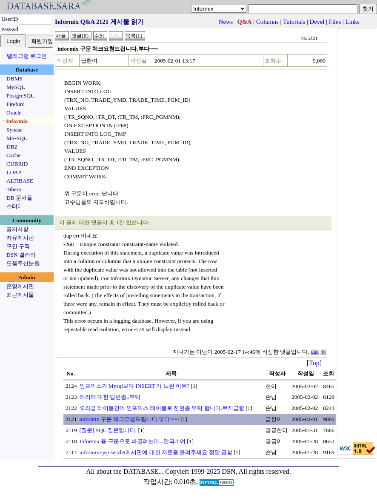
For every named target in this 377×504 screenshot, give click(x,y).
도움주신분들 (23, 263)
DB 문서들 (19, 198)
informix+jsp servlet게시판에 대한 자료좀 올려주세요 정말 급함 (156, 452)
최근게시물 (20, 295)
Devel (317, 21)
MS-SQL (16, 138)
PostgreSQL (20, 95)
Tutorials (294, 21)
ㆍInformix (14, 121)
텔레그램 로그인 (27, 56)
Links (353, 21)
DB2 (11, 146)
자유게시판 (20, 238)
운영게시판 (20, 286)
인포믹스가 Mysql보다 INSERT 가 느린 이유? (134, 386)
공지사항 (17, 229)
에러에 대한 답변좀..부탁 (110, 397)
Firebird (15, 104)
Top (314, 363)
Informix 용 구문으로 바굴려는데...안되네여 (133, 441)
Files (335, 21)
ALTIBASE (19, 181)
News (226, 21)
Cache (13, 155)
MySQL (15, 87)
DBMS (14, 78)
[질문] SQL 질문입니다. (108, 430)
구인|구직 (18, 246)
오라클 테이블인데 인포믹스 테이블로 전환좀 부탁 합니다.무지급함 (162, 408)
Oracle (14, 112)
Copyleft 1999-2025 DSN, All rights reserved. (228, 471)
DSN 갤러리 (21, 255)
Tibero (13, 189)
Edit (315, 352)
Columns (267, 21)
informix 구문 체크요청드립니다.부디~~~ (129, 419)
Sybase (14, 129)
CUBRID (17, 163)
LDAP (13, 172)
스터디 (14, 206)
